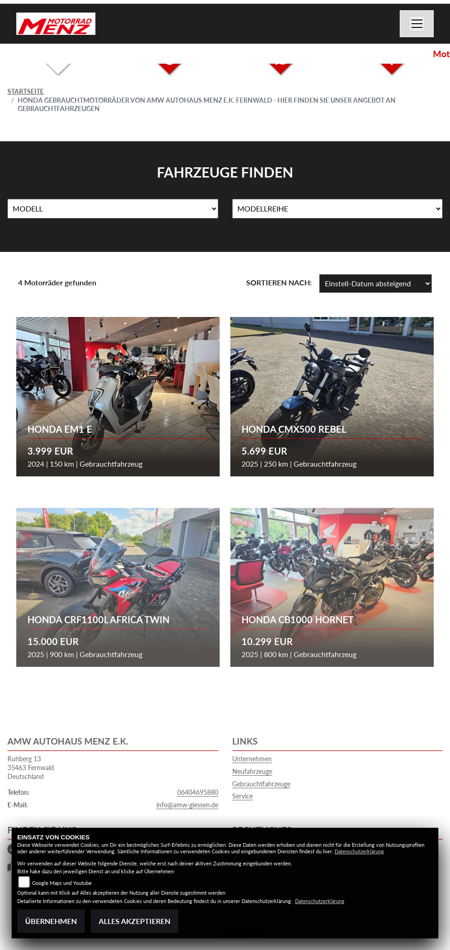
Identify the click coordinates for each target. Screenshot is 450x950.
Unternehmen (252, 759)
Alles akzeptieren (134, 921)
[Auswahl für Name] (112, 208)
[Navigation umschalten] (417, 23)
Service (242, 796)
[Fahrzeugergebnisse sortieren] (375, 283)
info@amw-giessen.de (187, 805)
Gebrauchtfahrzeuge (261, 784)
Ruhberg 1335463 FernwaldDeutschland (30, 767)
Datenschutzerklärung (359, 851)
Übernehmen (51, 921)
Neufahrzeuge (252, 771)
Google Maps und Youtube (62, 883)
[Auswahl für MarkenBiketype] (337, 208)
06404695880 (197, 792)
